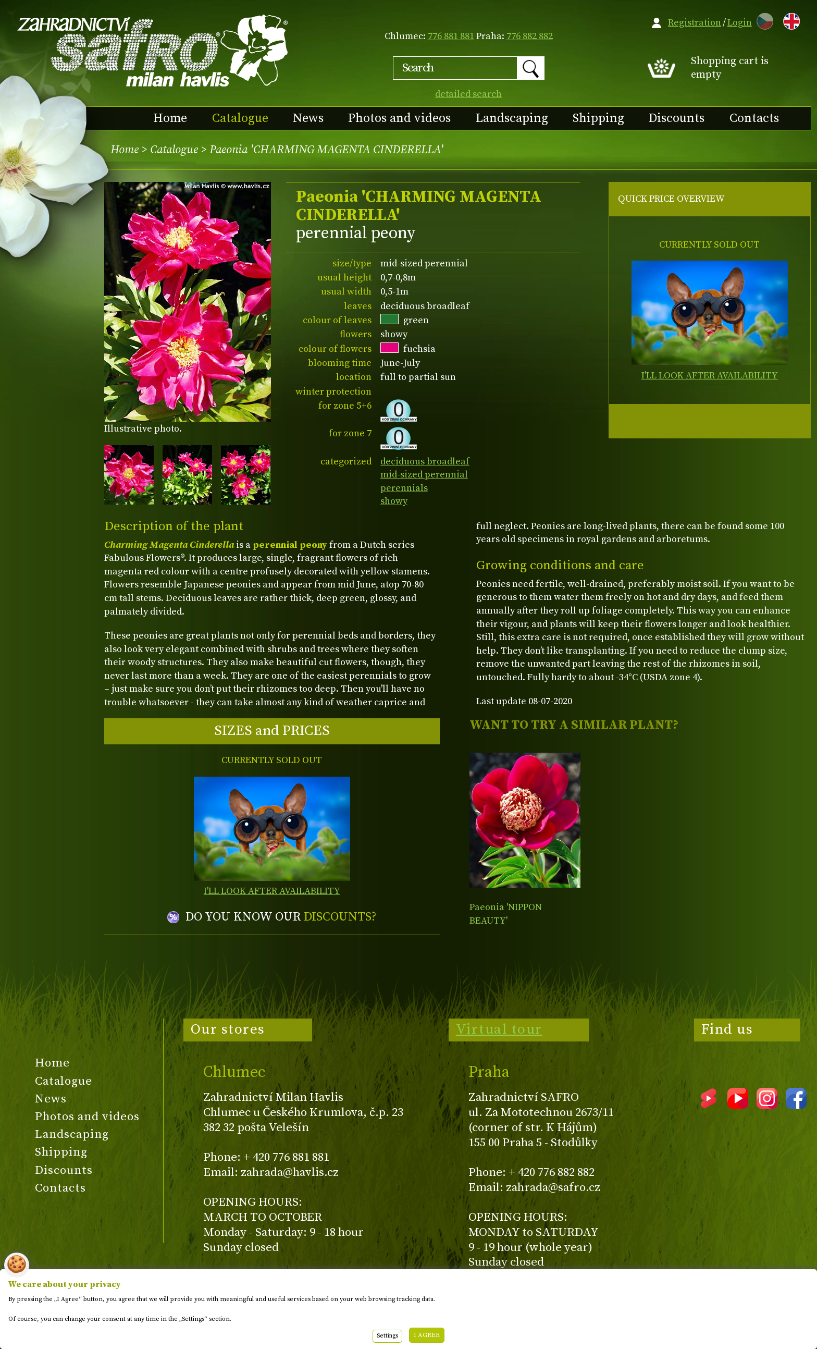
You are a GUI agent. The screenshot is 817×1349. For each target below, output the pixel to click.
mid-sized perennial (424, 475)
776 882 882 (529, 36)
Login (739, 23)
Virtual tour (499, 1029)
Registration (694, 23)
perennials (404, 488)
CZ (762, 20)
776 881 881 (451, 36)
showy (393, 501)
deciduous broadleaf (424, 462)
